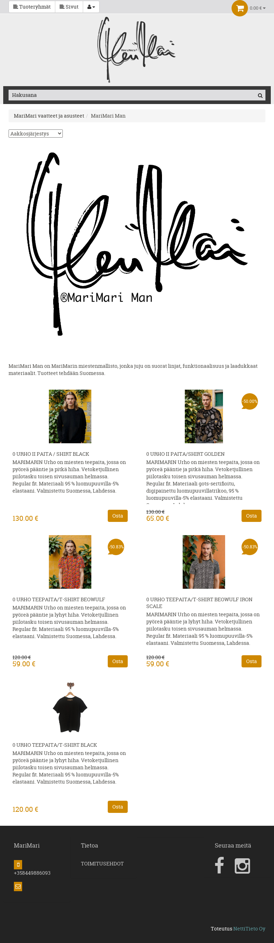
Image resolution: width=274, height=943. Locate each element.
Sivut (69, 6)
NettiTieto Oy (249, 928)
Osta (117, 515)
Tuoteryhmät (32, 6)
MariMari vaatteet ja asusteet (49, 115)
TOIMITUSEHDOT (102, 863)
